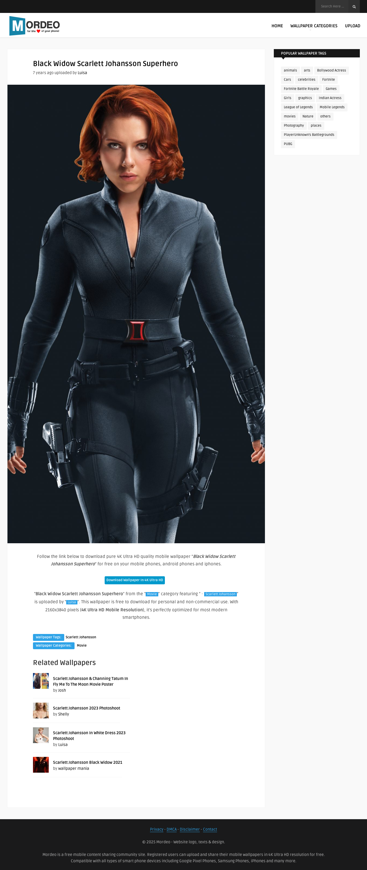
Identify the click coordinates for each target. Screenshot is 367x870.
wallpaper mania (73, 768)
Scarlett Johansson (220, 594)
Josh (62, 690)
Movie (152, 594)
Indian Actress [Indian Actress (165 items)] (330, 98)
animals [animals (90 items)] (290, 70)
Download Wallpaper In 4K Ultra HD (134, 580)
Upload (352, 25)
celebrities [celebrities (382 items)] (306, 80)
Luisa (82, 72)
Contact (210, 829)
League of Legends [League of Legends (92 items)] (298, 107)
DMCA (172, 829)
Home (277, 25)
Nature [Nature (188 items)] (307, 116)
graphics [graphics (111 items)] (305, 98)
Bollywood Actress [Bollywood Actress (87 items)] (331, 70)
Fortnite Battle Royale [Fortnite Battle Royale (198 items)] (301, 89)
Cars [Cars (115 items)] (287, 80)
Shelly (63, 714)
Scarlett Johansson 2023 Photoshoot (86, 708)
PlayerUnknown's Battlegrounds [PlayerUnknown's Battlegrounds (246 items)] (309, 135)
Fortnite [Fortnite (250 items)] (328, 80)
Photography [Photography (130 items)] (294, 125)
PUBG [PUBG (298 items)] (288, 144)
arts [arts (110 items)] (307, 70)
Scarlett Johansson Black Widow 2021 (87, 762)
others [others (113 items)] (325, 116)
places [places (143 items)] (316, 125)
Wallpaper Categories (313, 27)
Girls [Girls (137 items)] (287, 98)
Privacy (156, 829)
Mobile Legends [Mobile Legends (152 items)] (332, 107)
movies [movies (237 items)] (290, 116)
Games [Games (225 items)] (331, 89)
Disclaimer (190, 829)
